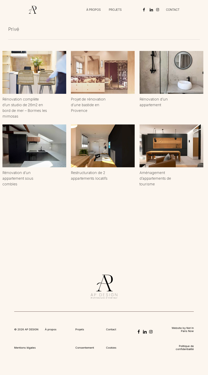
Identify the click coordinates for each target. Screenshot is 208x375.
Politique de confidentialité (185, 347)
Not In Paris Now (187, 329)
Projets (79, 329)
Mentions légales (25, 347)
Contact (111, 329)
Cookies (111, 347)
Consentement (84, 347)
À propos (50, 329)
